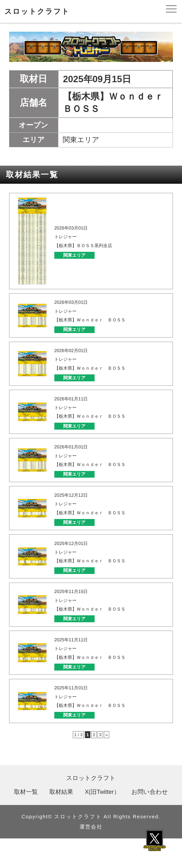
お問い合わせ (149, 809)
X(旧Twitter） (102, 809)
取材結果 (61, 809)
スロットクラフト (37, 11)
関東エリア (81, 255)
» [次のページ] (108, 752)
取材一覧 (26, 809)
